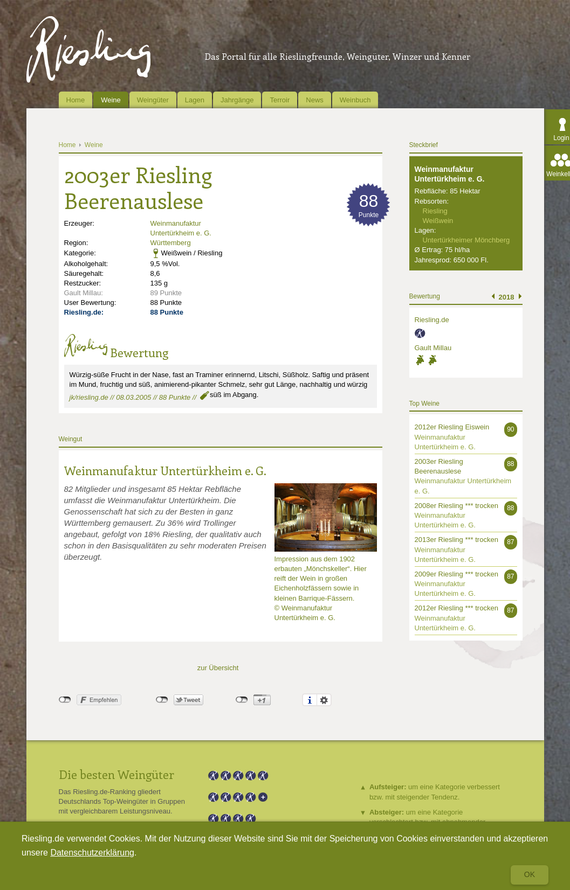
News (315, 100)
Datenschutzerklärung (92, 852)
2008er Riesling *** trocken (456, 506)
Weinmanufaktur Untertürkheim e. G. (165, 470)
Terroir (280, 100)
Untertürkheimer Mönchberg (466, 240)
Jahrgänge (237, 100)
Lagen (194, 100)
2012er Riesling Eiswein (452, 427)
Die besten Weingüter (116, 774)
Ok (529, 874)
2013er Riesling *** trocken (456, 540)
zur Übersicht (218, 668)
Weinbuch (355, 100)
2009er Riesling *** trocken (456, 574)
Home (75, 100)
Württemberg (170, 243)
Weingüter (153, 100)
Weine (111, 100)
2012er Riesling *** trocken (456, 608)
